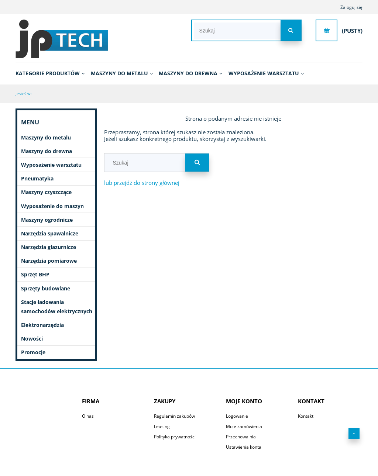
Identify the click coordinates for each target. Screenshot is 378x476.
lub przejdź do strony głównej (141, 182)
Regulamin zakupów (174, 416)
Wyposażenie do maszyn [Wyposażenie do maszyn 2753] (52, 206)
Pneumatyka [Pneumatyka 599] (37, 178)
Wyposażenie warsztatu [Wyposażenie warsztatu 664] (51, 164)
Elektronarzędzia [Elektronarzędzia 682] (42, 324)
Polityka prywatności (175, 437)
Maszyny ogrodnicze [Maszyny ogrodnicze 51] (47, 219)
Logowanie (237, 416)
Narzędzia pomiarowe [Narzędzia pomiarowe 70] (49, 260)
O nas (88, 416)
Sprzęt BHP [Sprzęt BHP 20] (35, 274)
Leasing (162, 426)
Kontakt (305, 416)
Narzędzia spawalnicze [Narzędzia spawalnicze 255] (49, 233)
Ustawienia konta (243, 447)
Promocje (33, 352)
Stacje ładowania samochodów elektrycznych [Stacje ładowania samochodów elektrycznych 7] (56, 307)
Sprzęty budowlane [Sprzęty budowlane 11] (45, 288)
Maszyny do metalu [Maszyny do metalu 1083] (46, 137)
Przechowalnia (241, 437)
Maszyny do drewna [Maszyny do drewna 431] (46, 151)
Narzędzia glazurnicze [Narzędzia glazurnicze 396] (48, 247)
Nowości (32, 338)
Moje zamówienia (244, 426)
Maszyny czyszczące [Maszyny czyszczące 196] (46, 192)
